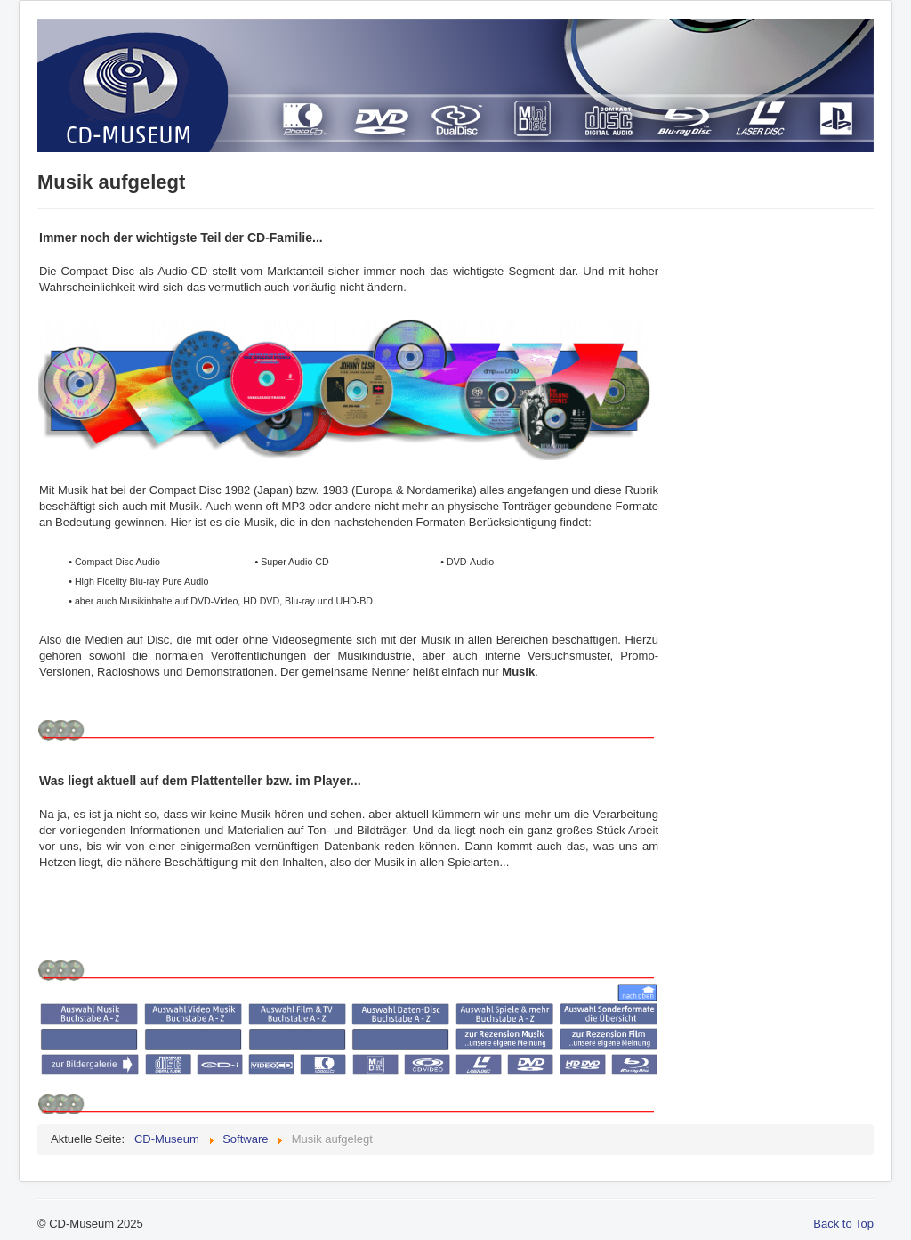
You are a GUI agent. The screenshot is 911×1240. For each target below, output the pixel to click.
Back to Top (843, 1223)
